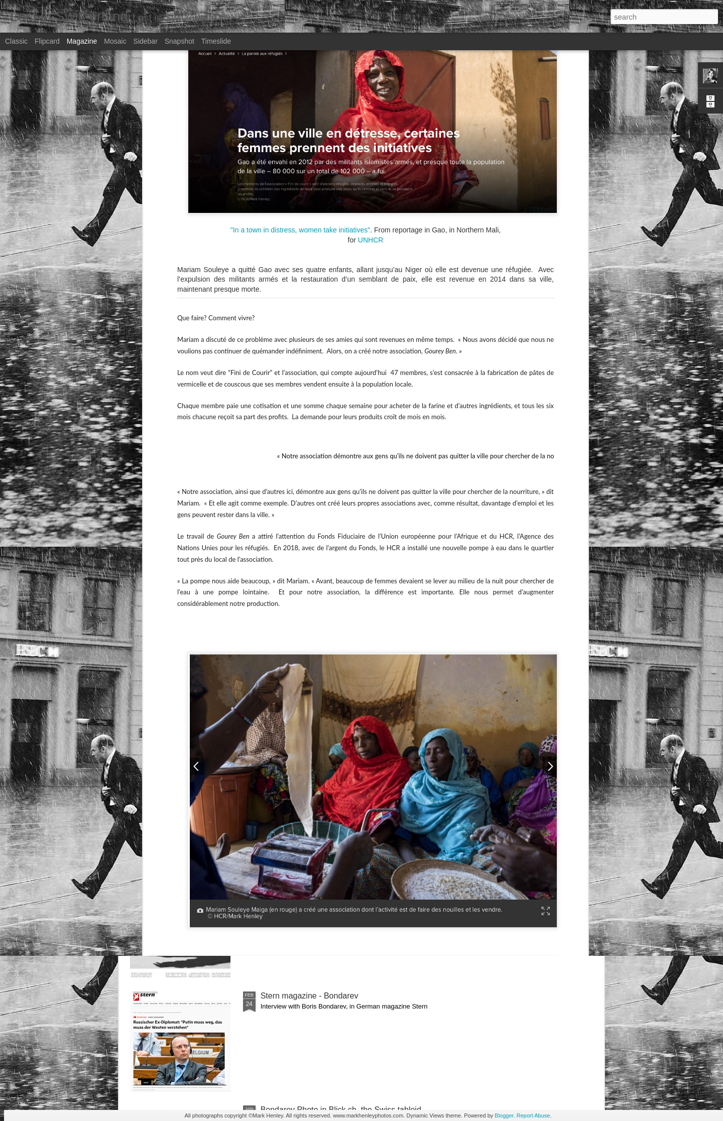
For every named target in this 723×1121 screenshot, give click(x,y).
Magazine (82, 41)
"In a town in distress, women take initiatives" (299, 57)
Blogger (504, 1115)
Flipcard (47, 41)
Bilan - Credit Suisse (297, 768)
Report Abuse (533, 1115)
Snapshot (179, 41)
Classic (16, 41)
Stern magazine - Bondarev (309, 995)
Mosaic (115, 41)
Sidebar (146, 41)
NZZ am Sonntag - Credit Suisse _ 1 (325, 882)
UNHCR (371, 67)
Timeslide (216, 41)
